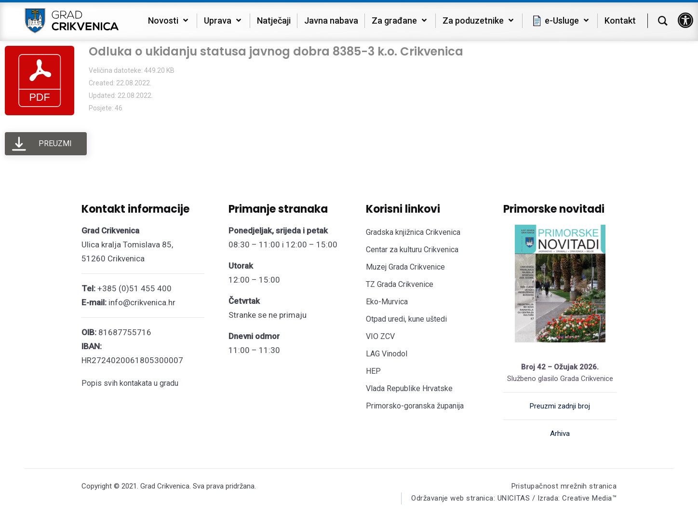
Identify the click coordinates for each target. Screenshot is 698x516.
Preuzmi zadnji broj (560, 406)
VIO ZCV (380, 336)
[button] (685, 20)
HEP (373, 371)
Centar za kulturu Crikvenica (412, 249)
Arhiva (560, 433)
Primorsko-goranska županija (415, 405)
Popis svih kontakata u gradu (129, 383)
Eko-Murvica (387, 301)
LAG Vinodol (386, 353)
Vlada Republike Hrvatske (409, 388)
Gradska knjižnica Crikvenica (413, 232)
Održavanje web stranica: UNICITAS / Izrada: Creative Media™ (514, 498)
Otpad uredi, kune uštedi (406, 319)
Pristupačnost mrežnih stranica (564, 486)
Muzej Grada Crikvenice (405, 267)
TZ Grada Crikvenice (399, 284)
